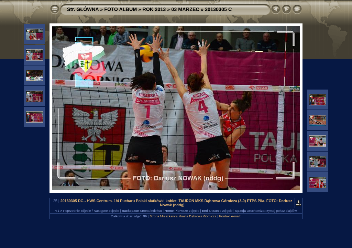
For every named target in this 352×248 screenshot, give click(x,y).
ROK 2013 (154, 9)
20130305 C (218, 9)
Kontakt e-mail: (230, 216)
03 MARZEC (185, 9)
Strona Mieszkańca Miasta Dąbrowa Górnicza (183, 216)
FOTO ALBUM (120, 9)
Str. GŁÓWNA (83, 9)
